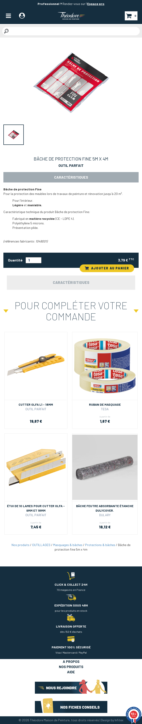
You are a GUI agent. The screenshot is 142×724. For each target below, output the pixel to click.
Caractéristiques (71, 177)
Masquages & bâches (67, 545)
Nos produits (20, 545)
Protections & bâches (100, 545)
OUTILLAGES (41, 545)
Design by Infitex (112, 720)
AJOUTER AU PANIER (107, 268)
